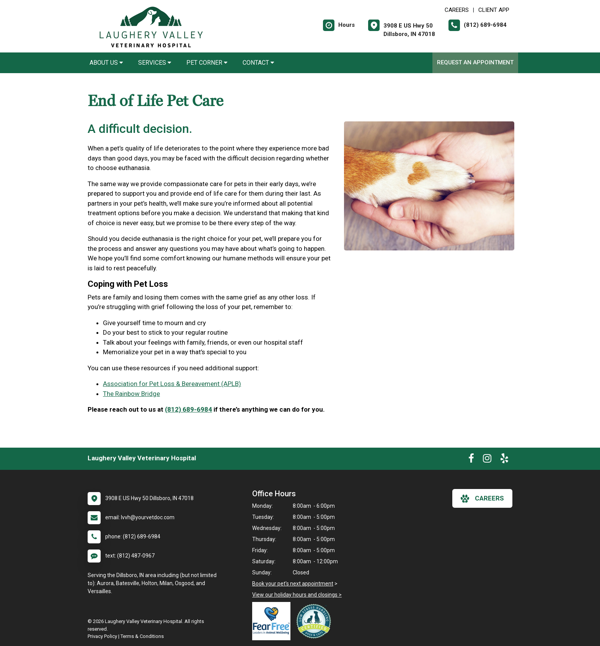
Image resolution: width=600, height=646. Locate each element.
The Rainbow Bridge (131, 393)
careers (482, 498)
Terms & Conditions (142, 636)
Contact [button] (258, 62)
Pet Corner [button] (206, 62)
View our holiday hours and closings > (297, 595)
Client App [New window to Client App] (493, 10)
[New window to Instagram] (487, 460)
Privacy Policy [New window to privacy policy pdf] (102, 636)
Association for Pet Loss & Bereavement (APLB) (172, 384)
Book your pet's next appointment (292, 584)
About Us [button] (106, 62)
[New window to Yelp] (504, 460)
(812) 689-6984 (188, 409)
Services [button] (154, 62)
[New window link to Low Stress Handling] (315, 621)
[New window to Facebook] (471, 460)
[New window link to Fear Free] (273, 621)
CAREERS (457, 10)
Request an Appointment (475, 62)
